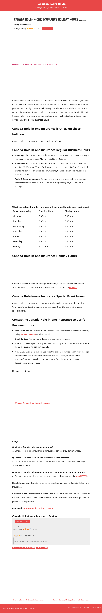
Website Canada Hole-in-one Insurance (33, 403)
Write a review (47, 29)
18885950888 (81, 476)
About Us (70, 608)
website (73, 287)
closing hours (18, 548)
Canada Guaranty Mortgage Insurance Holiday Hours (71, 600)
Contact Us (77, 608)
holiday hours (30, 548)
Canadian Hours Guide (51, 4)
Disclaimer (86, 608)
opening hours (41, 548)
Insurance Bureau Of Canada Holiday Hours (28, 600)
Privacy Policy (96, 608)
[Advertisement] (51, 49)
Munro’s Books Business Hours (38, 508)
